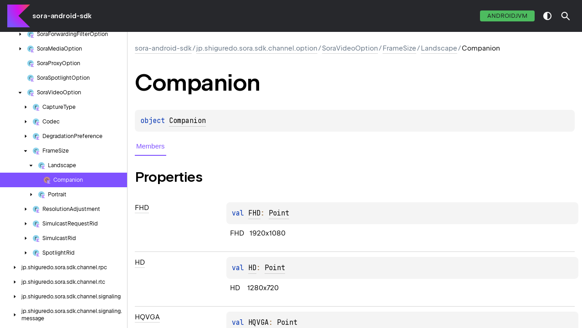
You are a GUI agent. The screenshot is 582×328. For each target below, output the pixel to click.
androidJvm (507, 15)
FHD (254, 213)
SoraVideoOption (350, 48)
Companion (187, 120)
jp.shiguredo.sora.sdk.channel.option (256, 48)
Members (150, 146)
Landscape (439, 48)
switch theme (547, 16)
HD (252, 267)
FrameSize (399, 48)
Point (279, 213)
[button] (565, 16)
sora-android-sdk (61, 16)
